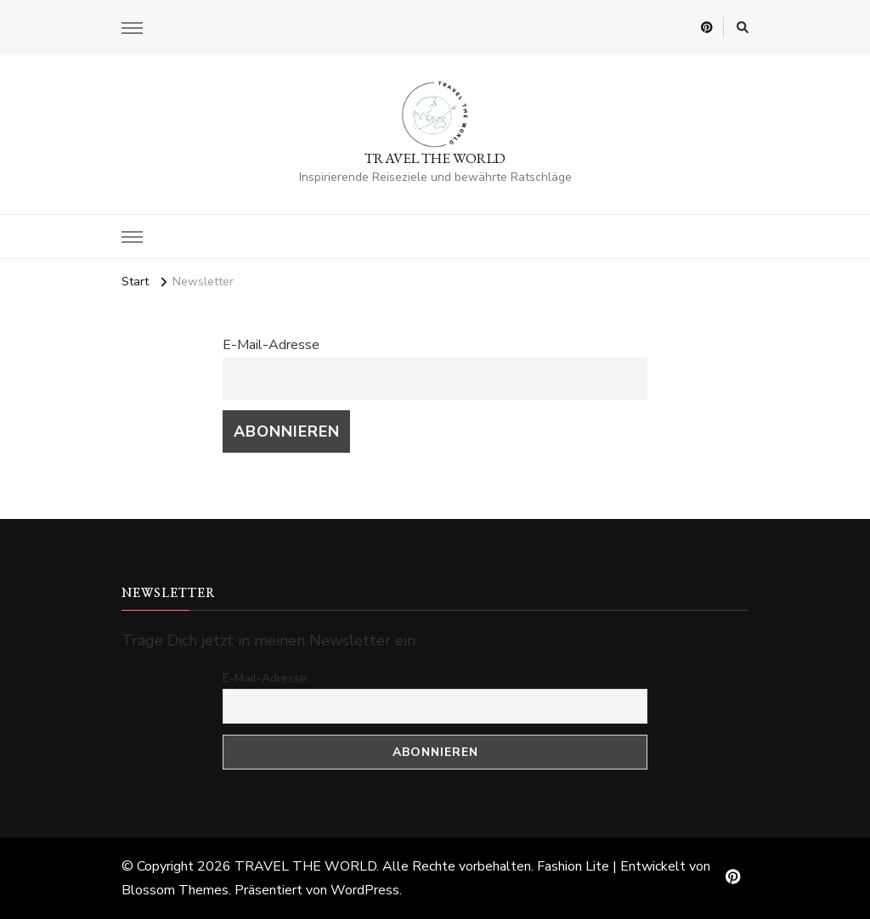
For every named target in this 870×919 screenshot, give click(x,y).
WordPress (364, 890)
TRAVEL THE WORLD (435, 158)
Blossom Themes (175, 890)
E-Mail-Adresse (271, 344)
